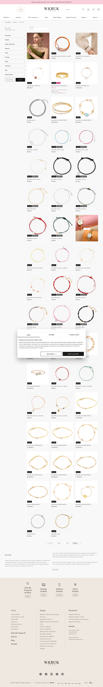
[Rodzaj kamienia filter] (15, 74)
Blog (13, 640)
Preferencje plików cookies (76, 617)
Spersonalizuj (51, 353)
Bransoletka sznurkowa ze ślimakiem (84, 386)
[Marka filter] (15, 61)
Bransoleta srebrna (31, 534)
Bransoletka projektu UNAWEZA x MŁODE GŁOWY (61, 56)
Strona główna (8, 22)
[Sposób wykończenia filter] (15, 44)
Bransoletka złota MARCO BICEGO (59, 120)
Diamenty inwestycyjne (46, 646)
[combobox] (38, 29)
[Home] (51, 9)
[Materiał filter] (15, 40)
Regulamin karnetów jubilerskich (49, 622)
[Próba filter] (15, 53)
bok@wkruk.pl (72, 634)
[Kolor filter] (15, 70)
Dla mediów (14, 629)
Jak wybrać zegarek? (46, 634)
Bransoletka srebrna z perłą (57, 149)
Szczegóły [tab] (51, 334)
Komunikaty (14, 626)
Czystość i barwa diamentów (48, 643)
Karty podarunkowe (45, 639)
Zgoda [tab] (28, 335)
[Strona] (63, 543)
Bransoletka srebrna (31, 208)
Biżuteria (15, 22)
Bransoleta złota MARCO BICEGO (83, 415)
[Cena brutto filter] (15, 35)
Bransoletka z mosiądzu (32, 149)
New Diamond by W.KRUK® (48, 641)
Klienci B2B (14, 619)
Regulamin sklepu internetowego (49, 614)
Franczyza (14, 622)
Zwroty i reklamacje (45, 629)
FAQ (41, 624)
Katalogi (42, 648)
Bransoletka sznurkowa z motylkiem (59, 268)
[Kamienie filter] (15, 48)
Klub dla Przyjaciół (18, 633)
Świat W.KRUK (15, 614)
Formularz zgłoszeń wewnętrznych (79, 619)
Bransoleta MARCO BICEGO (33, 504)
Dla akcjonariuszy (16, 624)
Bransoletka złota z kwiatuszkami (34, 297)
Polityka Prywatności (74, 614)
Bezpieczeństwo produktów (48, 631)
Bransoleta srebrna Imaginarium (83, 56)
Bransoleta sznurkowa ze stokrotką (34, 268)
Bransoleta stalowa (31, 120)
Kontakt (14, 644)
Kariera (14, 637)
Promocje (42, 617)
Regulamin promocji (46, 619)
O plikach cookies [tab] (74, 334)
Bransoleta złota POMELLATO (82, 85)
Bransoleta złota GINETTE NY (33, 85)
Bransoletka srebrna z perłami (33, 179)
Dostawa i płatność (45, 626)
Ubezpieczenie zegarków (47, 636)
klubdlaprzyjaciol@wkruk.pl (76, 639)
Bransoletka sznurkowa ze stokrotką (35, 415)
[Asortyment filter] (15, 66)
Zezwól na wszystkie (73, 353)
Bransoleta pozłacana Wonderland (59, 85)
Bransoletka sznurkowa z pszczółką (59, 415)
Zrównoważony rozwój (17, 617)
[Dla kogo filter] (15, 57)
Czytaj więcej (55, 569)
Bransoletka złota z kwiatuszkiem (83, 268)
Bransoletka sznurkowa (56, 179)
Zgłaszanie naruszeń (74, 622)
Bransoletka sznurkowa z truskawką (59, 386)
